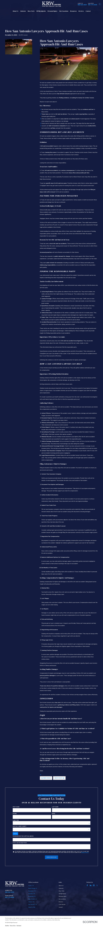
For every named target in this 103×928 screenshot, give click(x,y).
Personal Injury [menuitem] (52, 11)
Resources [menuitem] (73, 11)
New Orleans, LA (32, 899)
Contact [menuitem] (88, 11)
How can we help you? (20, 843)
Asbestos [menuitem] (23, 11)
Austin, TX (31, 885)
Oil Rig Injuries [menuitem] (41, 11)
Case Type (16, 820)
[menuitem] (7, 925)
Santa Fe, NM (31, 907)
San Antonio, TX (32, 904)
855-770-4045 (92, 4)
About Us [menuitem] (15, 11)
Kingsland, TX (31, 896)
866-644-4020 (82, 4)
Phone (15, 813)
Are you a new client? (19, 826)
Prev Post (45, 778)
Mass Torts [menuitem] (30, 11)
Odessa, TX (31, 902)
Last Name (55, 807)
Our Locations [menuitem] (63, 11)
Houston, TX (31, 893)
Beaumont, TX (32, 891)
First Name (16, 807)
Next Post (59, 778)
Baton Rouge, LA (32, 888)
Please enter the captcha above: (23, 836)
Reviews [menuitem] (81, 11)
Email (53, 813)
